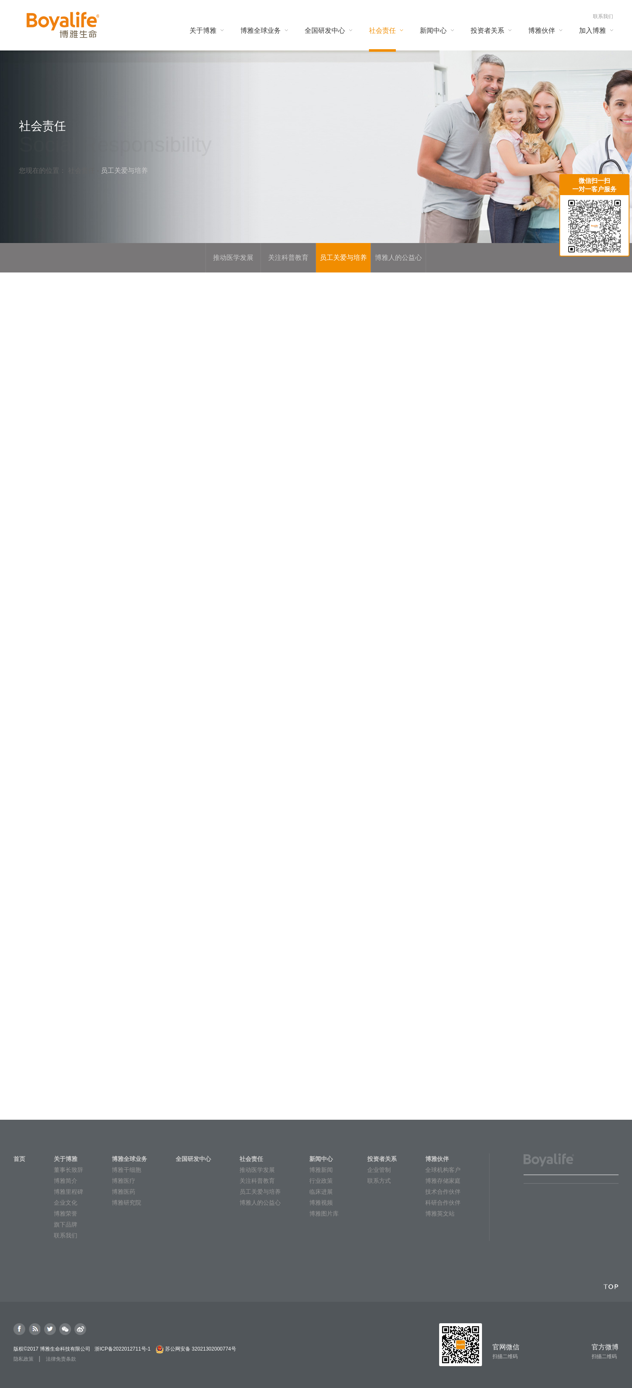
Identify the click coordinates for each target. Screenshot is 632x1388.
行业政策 (321, 1180)
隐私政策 (23, 1359)
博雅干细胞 (126, 1169)
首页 (19, 1158)
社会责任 (82, 170)
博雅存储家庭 (443, 1180)
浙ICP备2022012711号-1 (122, 1349)
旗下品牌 (65, 1224)
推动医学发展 (257, 1169)
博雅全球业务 (129, 1158)
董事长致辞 (68, 1169)
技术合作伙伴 (443, 1191)
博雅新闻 (321, 1169)
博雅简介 (65, 1180)
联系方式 (379, 1180)
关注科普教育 (257, 1180)
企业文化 (65, 1202)
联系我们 (603, 16)
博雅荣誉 (65, 1213)
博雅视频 (321, 1202)
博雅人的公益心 (260, 1202)
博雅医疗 (123, 1180)
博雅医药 (123, 1191)
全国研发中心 (193, 1158)
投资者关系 (382, 1158)
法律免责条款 (61, 1359)
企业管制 (379, 1169)
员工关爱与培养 (260, 1191)
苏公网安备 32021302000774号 (200, 1349)
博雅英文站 (440, 1213)
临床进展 (321, 1191)
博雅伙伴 (437, 1158)
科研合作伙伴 (443, 1202)
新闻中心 (321, 1158)
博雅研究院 (126, 1202)
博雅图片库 (324, 1213)
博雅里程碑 (68, 1191)
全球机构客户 (443, 1169)
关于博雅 (65, 1158)
